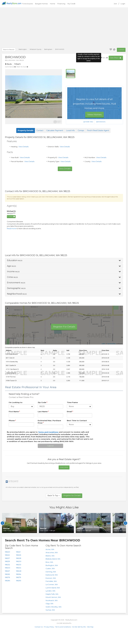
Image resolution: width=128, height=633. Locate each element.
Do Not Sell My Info (79, 627)
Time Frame (72, 402)
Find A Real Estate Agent (98, 130)
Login (123, 4)
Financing (61, 4)
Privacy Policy (49, 627)
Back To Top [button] (54, 495)
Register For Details (64, 326)
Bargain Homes (41, 4)
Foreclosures (27, 4)
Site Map (90, 627)
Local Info (70, 130)
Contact (121, 50)
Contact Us (39, 627)
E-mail (11, 216)
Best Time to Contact (77, 421)
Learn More (64, 467)
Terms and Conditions (63, 627)
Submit (50, 446)
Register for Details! (72, 495)
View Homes (94, 114)
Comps (81, 130)
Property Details (25, 130)
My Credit (71, 4)
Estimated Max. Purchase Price (49, 422)
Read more (11, 228)
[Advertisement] (64, 27)
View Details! (64, 169)
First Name (14, 412)
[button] (64, 260)
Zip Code (42, 402)
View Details (23, 147)
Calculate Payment (54, 130)
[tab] (64, 260)
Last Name (43, 412)
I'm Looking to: (16, 402)
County (35, 49)
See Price (115, 58)
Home (52, 4)
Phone (12, 421)
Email (70, 412)
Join (115, 4)
